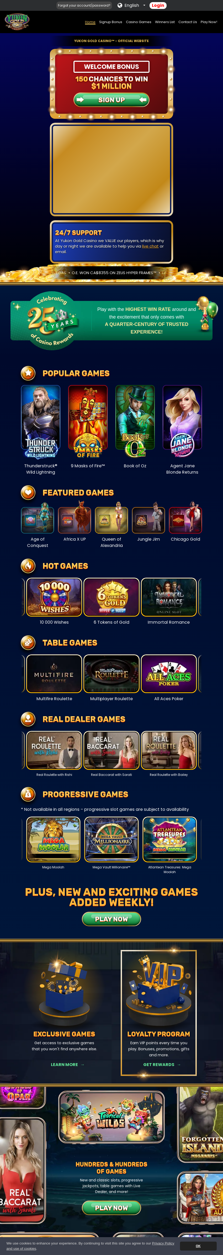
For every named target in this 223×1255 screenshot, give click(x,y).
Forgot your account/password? (84, 5)
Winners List (165, 21)
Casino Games (138, 21)
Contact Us (187, 21)
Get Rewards (158, 1065)
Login (158, 5)
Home (90, 21)
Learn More (64, 1065)
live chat (150, 246)
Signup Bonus (110, 21)
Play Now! (209, 21)
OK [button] (198, 1246)
